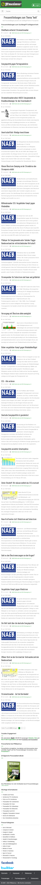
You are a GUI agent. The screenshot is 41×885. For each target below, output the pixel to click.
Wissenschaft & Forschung (10, 858)
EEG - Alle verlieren (8, 381)
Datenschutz (34, 878)
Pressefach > (5, 751)
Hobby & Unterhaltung (9, 841)
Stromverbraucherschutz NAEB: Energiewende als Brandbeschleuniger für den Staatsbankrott (18, 99)
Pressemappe (5, 878)
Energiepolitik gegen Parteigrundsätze (14, 63)
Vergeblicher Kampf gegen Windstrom (14, 589)
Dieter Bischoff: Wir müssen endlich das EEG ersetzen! (20, 482)
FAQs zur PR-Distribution (10, 799)
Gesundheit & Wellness (9, 837)
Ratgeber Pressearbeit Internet (11, 813)
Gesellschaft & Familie (9, 834)
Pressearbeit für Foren (9, 804)
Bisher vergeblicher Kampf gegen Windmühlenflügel (19, 347)
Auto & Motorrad (7, 827)
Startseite (4, 873)
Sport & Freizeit (7, 853)
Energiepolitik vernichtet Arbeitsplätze (14, 448)
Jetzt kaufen (4, 785)
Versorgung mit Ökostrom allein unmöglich (16, 313)
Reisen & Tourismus (8, 851)
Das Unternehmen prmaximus (10, 818)
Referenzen (28, 873)
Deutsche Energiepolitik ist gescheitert (15, 415)
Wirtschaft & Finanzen (9, 855)
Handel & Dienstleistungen (10, 839)
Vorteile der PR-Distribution (10, 797)
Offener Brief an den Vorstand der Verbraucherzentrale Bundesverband (20, 658)
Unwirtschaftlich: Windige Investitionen (15, 132)
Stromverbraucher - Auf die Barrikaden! (14, 693)
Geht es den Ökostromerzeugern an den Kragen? (18, 555)
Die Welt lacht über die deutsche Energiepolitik (17, 623)
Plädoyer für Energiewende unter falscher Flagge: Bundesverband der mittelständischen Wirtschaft (18, 242)
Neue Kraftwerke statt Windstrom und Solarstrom (18, 519)
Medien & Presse (7, 848)
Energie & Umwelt (8, 832)
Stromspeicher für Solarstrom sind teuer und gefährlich (20, 277)
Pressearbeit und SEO (9, 811)
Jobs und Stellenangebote (10, 844)
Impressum (16, 873)
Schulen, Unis (33, 738)
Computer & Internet (8, 830)
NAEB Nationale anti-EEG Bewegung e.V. (22, 33)
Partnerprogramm (20, 878)
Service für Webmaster (9, 816)
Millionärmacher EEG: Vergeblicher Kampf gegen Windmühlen (18, 205)
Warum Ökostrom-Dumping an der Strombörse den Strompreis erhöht (18, 168)
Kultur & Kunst (6, 846)
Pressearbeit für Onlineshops (10, 806)
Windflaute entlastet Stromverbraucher (15, 29)
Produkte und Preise (8, 795)
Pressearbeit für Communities (11, 802)
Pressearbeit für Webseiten (10, 809)
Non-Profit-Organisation (8, 739)
